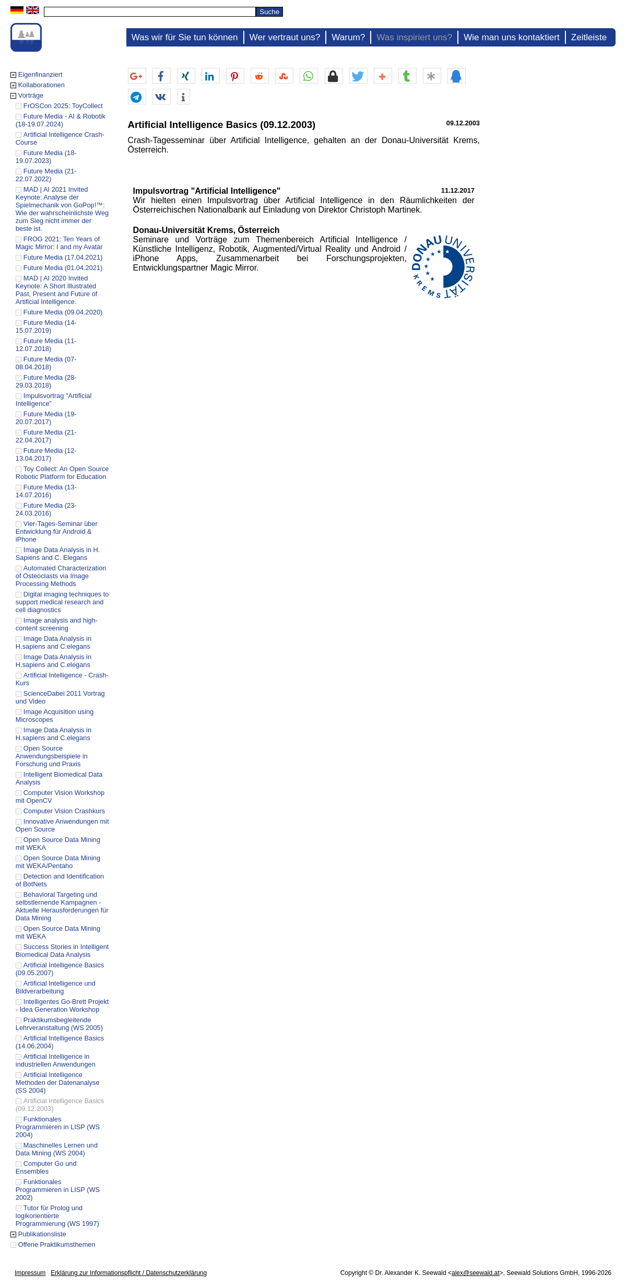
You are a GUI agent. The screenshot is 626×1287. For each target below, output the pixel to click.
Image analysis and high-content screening (57, 624)
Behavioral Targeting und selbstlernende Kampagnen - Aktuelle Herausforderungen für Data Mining (62, 906)
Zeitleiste (589, 37)
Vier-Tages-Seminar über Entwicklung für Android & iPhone (57, 531)
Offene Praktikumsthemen (57, 1244)
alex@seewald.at (476, 1273)
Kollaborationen (41, 85)
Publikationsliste (42, 1234)
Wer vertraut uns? (285, 37)
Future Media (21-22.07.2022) (46, 175)
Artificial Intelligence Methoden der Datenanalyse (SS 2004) (58, 1082)
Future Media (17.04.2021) (63, 257)
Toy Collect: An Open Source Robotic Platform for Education (62, 473)
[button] (137, 76)
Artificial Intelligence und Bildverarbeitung (56, 987)
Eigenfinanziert (40, 74)
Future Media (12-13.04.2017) (46, 454)
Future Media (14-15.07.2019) (46, 326)
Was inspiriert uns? (414, 37)
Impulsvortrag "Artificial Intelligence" (207, 190)
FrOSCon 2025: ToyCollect (63, 106)
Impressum (30, 1273)
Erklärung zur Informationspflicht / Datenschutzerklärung (129, 1273)
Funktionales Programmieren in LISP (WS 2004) (58, 1127)
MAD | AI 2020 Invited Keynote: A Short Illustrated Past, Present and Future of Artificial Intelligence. (57, 290)
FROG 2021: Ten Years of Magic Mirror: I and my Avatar (59, 243)
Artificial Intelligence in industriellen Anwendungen (56, 1060)
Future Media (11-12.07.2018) (46, 345)
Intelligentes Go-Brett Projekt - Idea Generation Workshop (62, 1005)
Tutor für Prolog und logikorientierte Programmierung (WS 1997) (57, 1215)
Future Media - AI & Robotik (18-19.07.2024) (60, 120)
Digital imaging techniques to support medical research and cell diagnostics (62, 602)
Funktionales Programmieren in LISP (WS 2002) (58, 1189)
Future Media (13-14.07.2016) (46, 491)
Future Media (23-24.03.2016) (46, 509)
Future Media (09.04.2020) (63, 312)
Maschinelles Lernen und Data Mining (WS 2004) (57, 1149)
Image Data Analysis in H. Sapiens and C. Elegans (58, 553)
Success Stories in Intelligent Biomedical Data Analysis (62, 950)
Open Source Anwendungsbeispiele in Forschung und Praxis (52, 756)
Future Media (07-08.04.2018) (46, 363)
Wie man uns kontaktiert (512, 37)
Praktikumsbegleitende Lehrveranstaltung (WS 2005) (59, 1024)
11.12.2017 (458, 190)
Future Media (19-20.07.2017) (46, 418)
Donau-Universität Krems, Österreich (206, 230)
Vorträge (30, 95)
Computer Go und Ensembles (46, 1167)
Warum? (348, 37)
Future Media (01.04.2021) (63, 268)
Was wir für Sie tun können (185, 37)
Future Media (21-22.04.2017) (46, 436)
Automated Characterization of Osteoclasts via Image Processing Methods (61, 576)
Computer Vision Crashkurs (64, 811)
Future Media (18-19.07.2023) (46, 157)
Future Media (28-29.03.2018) (46, 381)
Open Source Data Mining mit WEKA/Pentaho (58, 862)
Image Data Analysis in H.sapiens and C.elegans (53, 642)
